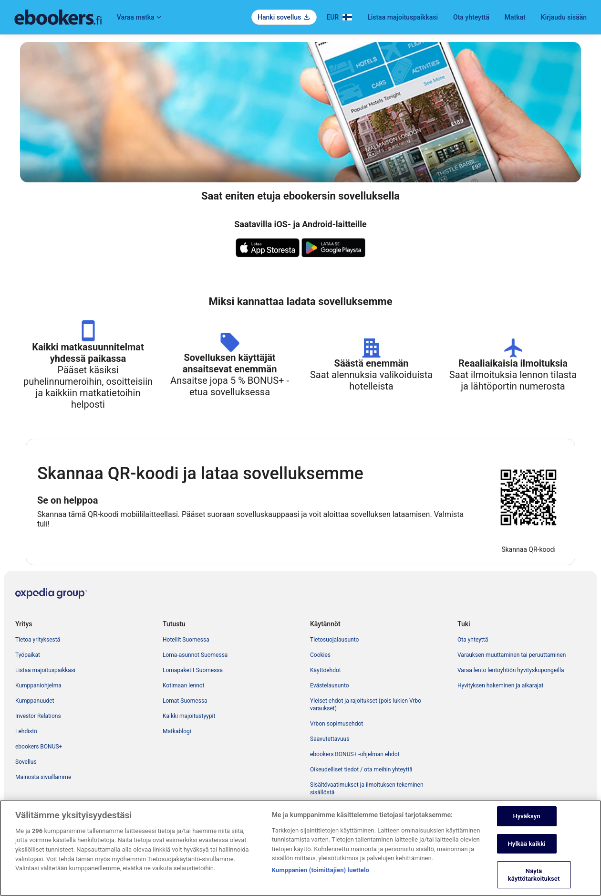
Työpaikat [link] (27, 655)
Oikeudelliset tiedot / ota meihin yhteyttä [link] (361, 769)
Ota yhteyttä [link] (472, 639)
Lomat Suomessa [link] (185, 700)
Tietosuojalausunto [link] (334, 639)
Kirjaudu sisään (564, 17)
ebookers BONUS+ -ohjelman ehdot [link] (354, 754)
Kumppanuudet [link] (34, 700)
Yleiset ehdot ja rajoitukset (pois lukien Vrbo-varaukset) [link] (366, 704)
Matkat (515, 17)
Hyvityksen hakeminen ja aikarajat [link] (500, 685)
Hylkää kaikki (527, 853)
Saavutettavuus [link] (329, 739)
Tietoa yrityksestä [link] (37, 639)
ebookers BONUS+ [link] (38, 746)
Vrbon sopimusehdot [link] (336, 723)
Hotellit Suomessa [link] (186, 639)
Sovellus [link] (26, 762)
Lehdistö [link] (26, 731)
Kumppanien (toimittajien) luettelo (320, 880)
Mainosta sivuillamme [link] (43, 777)
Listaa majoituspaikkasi (402, 17)
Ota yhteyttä (471, 17)
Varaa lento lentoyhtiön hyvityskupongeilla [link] (510, 670)
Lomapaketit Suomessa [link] (193, 670)
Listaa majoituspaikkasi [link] (45, 670)
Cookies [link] (320, 655)
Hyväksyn (526, 826)
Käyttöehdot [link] (325, 670)
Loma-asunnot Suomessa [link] (195, 655)
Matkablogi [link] (177, 731)
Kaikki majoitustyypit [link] (189, 716)
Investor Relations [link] (38, 716)
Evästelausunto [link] (329, 685)
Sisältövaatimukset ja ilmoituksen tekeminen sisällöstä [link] (367, 788)
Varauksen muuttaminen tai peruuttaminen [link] (511, 655)
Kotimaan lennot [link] (184, 685)
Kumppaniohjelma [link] (38, 685)
